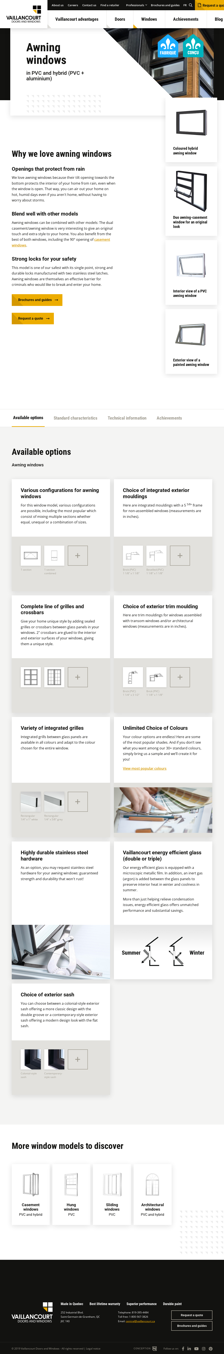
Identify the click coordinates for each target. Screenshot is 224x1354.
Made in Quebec (72, 1304)
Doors (120, 19)
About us (57, 5)
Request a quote (30, 318)
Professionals (135, 5)
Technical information (127, 418)
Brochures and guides (165, 5)
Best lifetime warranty (105, 1304)
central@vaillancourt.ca (140, 1321)
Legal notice (93, 1348)
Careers (73, 5)
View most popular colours (145, 768)
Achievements (186, 19)
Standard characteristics (75, 418)
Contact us (89, 5)
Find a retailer (109, 5)
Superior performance (142, 1304)
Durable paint (172, 1304)
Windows (149, 19)
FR (185, 5)
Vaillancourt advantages (77, 19)
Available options (28, 417)
